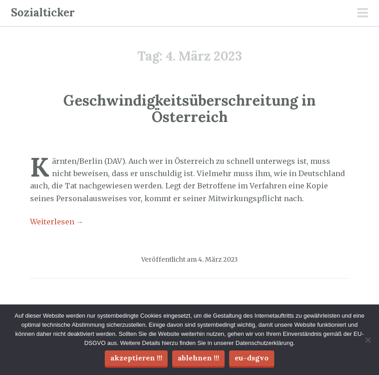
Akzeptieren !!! (136, 357)
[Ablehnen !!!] (367, 340)
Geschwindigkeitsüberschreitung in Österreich (189, 108)
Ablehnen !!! (198, 357)
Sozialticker (43, 12)
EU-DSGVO (252, 357)
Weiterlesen (56, 221)
